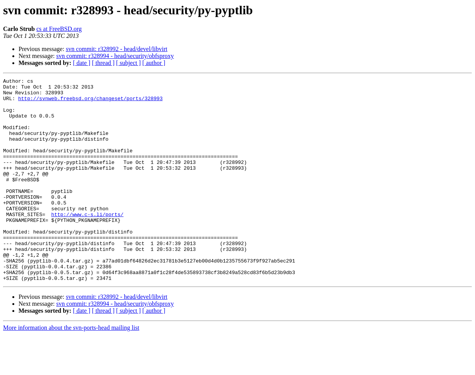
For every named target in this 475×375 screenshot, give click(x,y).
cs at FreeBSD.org (58, 29)
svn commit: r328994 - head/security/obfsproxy (115, 56)
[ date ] (81, 63)
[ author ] (154, 63)
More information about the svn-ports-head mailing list (71, 368)
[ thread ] (103, 63)
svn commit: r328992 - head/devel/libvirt (116, 49)
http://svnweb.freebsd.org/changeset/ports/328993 (90, 102)
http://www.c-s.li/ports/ (87, 242)
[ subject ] (128, 63)
